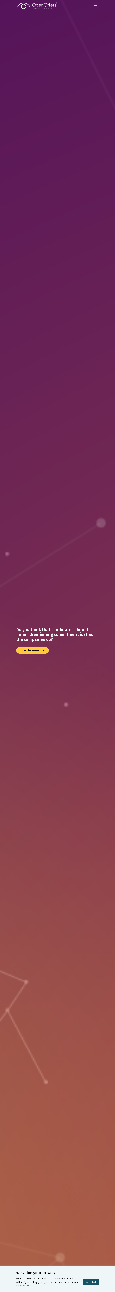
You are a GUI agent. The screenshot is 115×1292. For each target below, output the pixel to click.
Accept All (91, 1281)
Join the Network (32, 645)
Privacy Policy (23, 1285)
